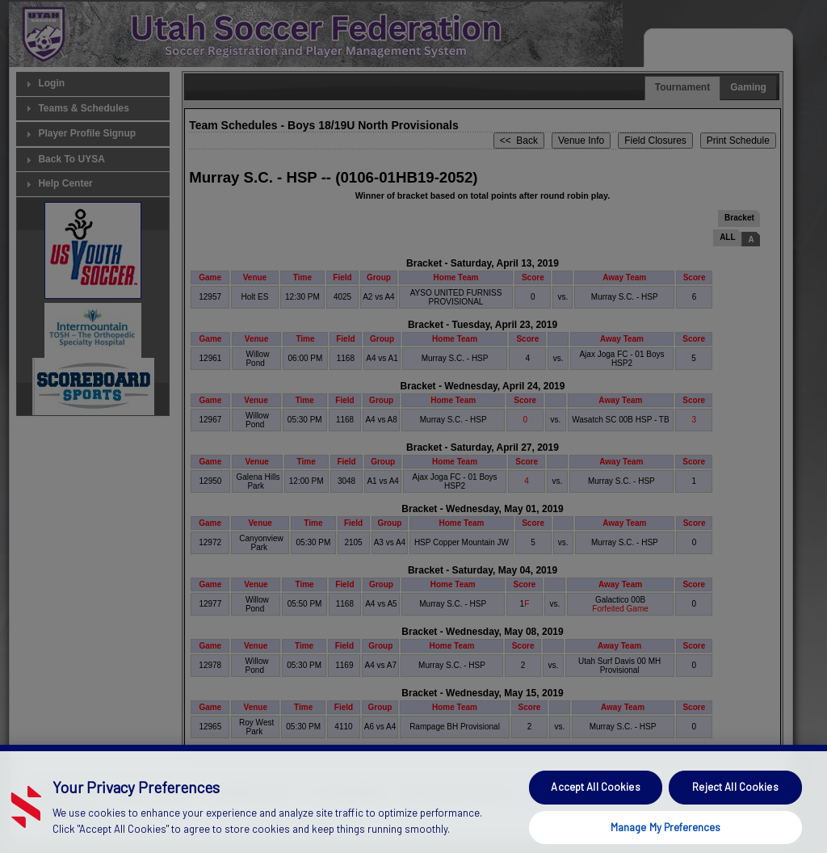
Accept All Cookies (595, 802)
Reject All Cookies (735, 802)
